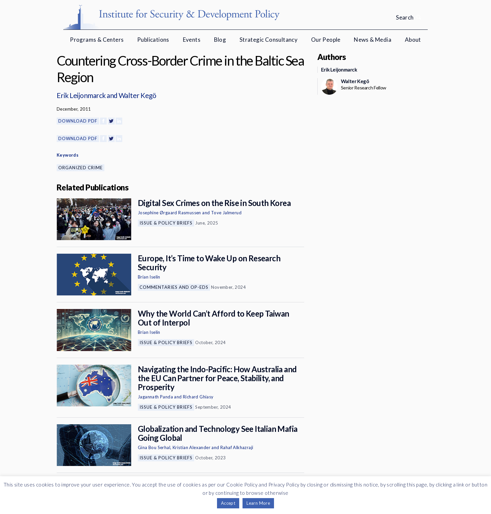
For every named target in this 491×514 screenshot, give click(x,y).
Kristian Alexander (191, 447)
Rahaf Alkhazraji (236, 447)
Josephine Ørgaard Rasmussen (169, 212)
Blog (220, 39)
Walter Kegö (137, 95)
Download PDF (77, 121)
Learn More (258, 503)
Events (191, 39)
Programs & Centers (97, 39)
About (413, 39)
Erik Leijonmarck (81, 95)
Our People (326, 39)
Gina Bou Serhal (154, 447)
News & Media (372, 39)
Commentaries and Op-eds (173, 287)
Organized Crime (80, 167)
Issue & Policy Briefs (165, 223)
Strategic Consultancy (269, 39)
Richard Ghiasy (198, 396)
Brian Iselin (149, 277)
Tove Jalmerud (226, 212)
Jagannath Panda (155, 396)
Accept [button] (228, 503)
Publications (153, 39)
